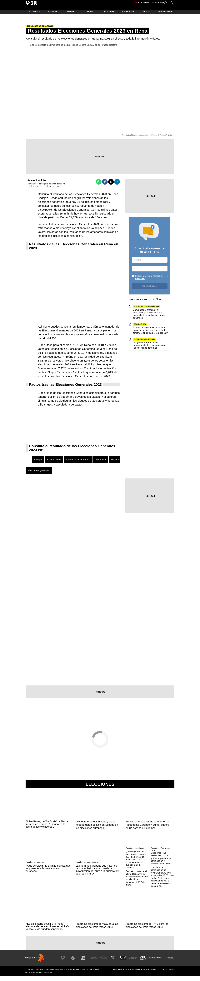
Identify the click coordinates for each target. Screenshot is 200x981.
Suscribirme (149, 290)
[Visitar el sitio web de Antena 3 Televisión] (66, 962)
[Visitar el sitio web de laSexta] (76, 962)
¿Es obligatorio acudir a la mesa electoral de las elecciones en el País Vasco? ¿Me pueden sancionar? (47, 931)
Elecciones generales (38, 475)
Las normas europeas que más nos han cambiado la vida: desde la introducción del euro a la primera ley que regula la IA (97, 874)
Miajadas (115, 464)
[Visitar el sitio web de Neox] (85, 962)
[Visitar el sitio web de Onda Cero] (124, 962)
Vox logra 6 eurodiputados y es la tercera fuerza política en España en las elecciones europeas (97, 829)
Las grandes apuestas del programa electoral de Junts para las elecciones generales (149, 350)
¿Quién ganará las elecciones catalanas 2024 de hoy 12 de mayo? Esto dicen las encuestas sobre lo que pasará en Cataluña (136, 864)
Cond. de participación (165, 974)
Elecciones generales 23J (146, 311)
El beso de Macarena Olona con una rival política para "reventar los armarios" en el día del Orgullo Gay (150, 335)
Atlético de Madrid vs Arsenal (114, 2)
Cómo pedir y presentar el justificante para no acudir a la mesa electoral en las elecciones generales (149, 318)
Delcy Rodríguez (96, 2)
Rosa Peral (84, 2)
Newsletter (165, 17)
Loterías (72, 17)
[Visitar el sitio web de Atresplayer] (157, 962)
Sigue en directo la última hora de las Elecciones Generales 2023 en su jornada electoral (74, 49)
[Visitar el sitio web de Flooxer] (170, 962)
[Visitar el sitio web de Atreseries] (114, 962)
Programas (109, 17)
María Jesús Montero (71, 2)
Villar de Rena (54, 464)
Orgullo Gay (140, 329)
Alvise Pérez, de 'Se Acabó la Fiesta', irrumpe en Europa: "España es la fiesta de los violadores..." (47, 829)
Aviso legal (117, 974)
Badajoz (38, 464)
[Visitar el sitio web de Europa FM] (133, 962)
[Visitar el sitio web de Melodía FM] (143, 962)
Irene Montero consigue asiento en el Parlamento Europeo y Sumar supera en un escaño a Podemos (147, 829)
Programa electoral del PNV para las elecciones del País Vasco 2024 (147, 930)
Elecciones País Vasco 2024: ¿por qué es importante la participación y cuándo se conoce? (161, 862)
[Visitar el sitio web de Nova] (95, 962)
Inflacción (58, 2)
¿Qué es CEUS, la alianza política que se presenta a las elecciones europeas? (48, 873)
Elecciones (100, 789)
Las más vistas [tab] (138, 304)
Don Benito (100, 464)
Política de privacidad (131, 974)
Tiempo (90, 17)
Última (143, 9)
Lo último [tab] (157, 304)
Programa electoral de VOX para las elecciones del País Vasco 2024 (97, 930)
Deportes (53, 17)
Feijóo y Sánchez (47, 2)
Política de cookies (148, 974)
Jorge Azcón (34, 2)
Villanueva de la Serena (78, 464)
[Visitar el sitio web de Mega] (105, 962)
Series (146, 17)
